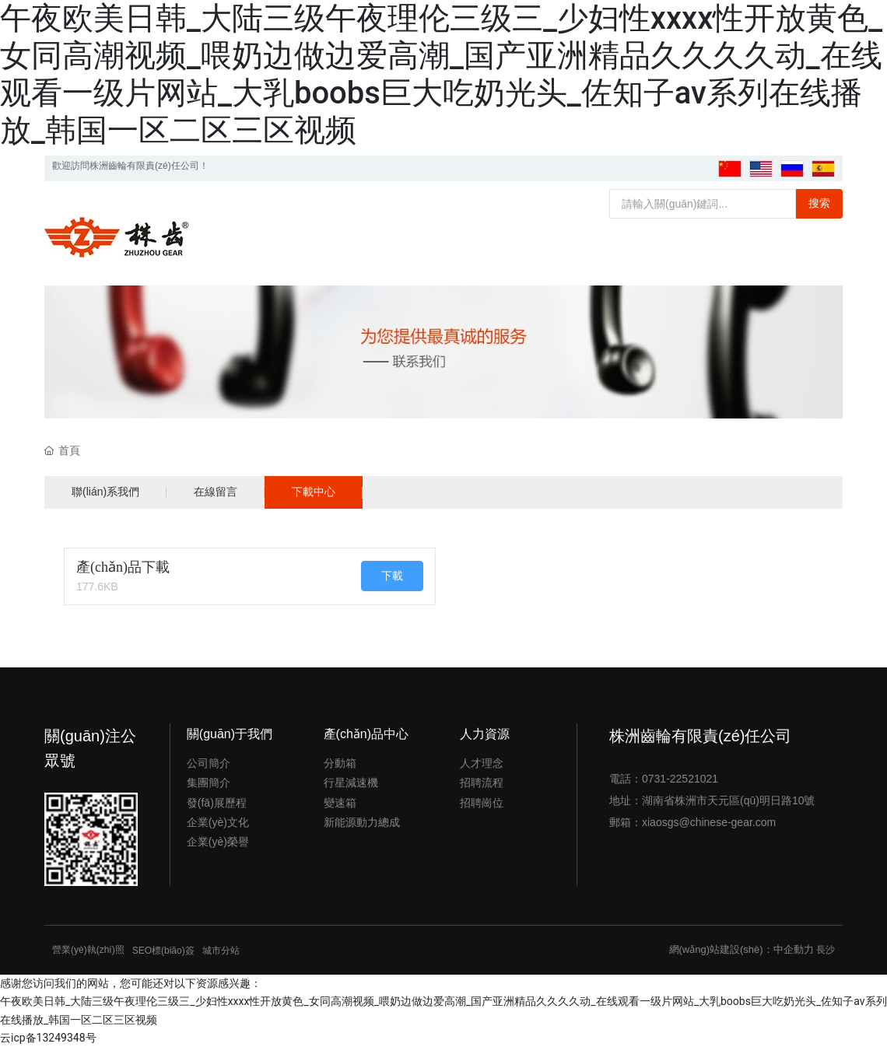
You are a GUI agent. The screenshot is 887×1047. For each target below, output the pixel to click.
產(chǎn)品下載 (123, 567)
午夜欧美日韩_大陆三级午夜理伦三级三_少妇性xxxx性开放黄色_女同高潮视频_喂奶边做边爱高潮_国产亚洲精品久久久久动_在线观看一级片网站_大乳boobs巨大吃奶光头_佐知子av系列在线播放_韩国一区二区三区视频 (441, 74)
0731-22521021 (680, 778)
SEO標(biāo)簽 (163, 950)
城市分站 (221, 950)
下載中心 (313, 491)
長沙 (825, 949)
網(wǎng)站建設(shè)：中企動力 (741, 949)
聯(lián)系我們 (105, 491)
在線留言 (215, 491)
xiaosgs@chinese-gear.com (709, 822)
